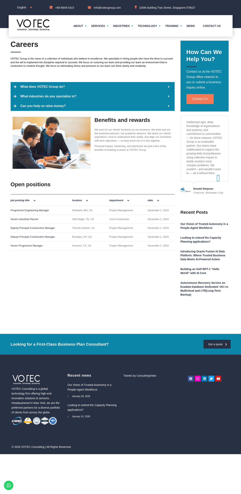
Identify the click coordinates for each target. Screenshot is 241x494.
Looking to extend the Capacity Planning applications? (201, 239)
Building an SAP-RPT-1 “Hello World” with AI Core (200, 271)
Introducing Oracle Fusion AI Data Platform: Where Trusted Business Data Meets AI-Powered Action (203, 255)
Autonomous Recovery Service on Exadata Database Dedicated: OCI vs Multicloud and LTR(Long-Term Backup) (204, 288)
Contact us (212, 25)
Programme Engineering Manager (30, 210)
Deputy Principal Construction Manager (33, 227)
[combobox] (24, 7)
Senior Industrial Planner (24, 219)
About (78, 25)
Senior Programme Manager (27, 245)
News (191, 25)
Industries (121, 25)
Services (98, 25)
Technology (147, 25)
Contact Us (200, 99)
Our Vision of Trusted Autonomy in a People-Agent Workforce (204, 225)
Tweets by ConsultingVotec (140, 375)
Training (172, 25)
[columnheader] (37, 200)
